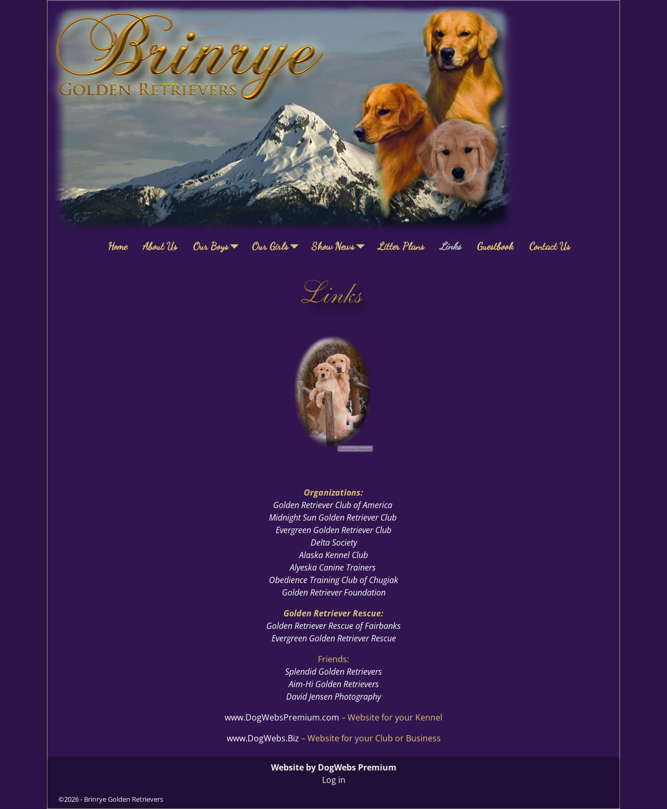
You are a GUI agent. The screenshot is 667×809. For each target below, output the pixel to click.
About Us (160, 246)
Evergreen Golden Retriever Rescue (333, 638)
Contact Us (549, 246)
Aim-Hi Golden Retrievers (334, 684)
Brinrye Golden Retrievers (123, 799)
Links (450, 246)
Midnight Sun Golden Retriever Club (333, 517)
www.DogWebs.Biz (263, 738)
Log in (333, 780)
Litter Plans (401, 246)
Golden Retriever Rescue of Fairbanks (333, 625)
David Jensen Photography (333, 696)
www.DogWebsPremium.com (283, 717)
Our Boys (218, 246)
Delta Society (334, 542)
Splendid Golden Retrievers (333, 671)
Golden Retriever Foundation (334, 592)
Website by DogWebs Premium (334, 767)
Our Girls (278, 246)
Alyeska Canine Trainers (333, 567)
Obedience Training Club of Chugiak (333, 580)
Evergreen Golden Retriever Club (333, 530)
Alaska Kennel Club (333, 555)
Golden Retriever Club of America (332, 505)
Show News (341, 246)
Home (117, 246)
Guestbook (495, 246)
